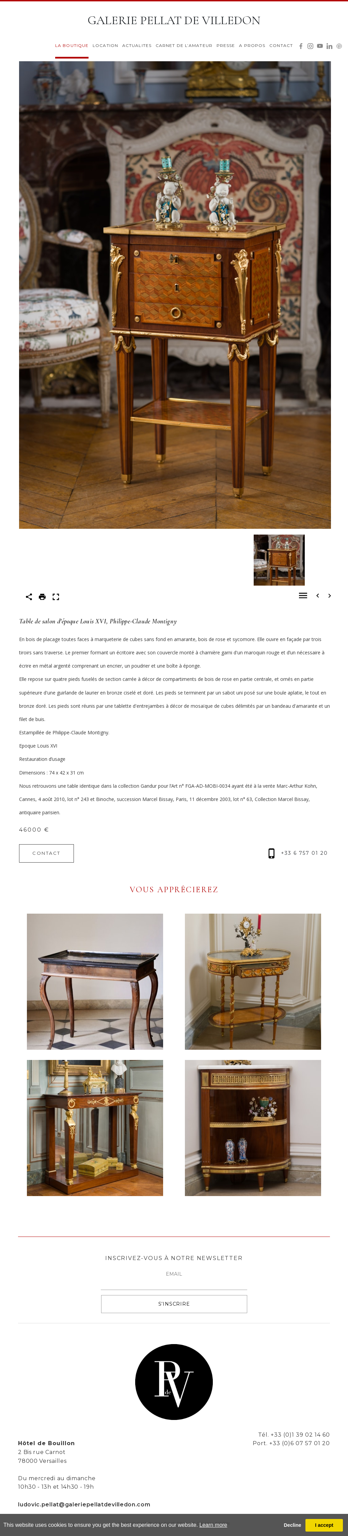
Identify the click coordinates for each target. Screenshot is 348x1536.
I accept (324, 1525)
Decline (292, 1525)
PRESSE (226, 45)
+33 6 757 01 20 (298, 853)
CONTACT (281, 45)
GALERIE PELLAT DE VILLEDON (174, 20)
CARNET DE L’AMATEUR (184, 45)
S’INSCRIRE (174, 1304)
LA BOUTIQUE (72, 45)
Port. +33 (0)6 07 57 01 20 (291, 1443)
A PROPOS (252, 45)
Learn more (213, 1525)
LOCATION (105, 45)
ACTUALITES (137, 45)
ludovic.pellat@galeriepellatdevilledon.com (84, 1504)
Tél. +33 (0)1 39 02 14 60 (294, 1435)
